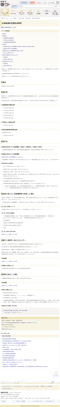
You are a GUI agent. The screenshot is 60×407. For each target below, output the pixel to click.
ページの (56, 375)
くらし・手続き (13, 18)
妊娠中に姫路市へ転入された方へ (10, 54)
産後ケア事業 (6, 347)
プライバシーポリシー (18, 386)
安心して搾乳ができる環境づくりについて (12, 362)
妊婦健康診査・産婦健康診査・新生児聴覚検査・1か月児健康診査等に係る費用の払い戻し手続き (25, 366)
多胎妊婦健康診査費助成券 (10, 42)
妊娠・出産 (28, 18)
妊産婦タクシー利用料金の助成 (10, 364)
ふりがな (44, 2)
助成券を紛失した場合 (8, 61)
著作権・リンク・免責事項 (46, 386)
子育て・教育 (21, 18)
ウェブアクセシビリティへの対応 (32, 386)
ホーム (7, 18)
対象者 (4, 33)
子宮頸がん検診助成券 (9, 40)
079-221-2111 (8, 396)
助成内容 (5, 35)
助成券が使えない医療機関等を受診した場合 (13, 50)
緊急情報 (32, 2)
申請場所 (6, 57)
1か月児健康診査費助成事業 (9, 353)
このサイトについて (7, 386)
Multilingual (39, 2)
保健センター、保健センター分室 (9, 234)
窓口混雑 (24, 2)
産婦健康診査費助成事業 (8, 357)
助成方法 (5, 44)
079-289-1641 (10, 324)
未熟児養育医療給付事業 (8, 351)
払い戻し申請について (9, 52)
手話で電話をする (50, 401)
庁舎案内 (3, 401)
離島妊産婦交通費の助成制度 (9, 338)
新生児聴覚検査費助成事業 (9, 355)
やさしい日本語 (51, 2)
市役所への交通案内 (21, 401)
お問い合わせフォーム (7, 328)
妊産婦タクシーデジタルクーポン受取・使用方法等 (14, 345)
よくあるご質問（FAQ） (37, 401)
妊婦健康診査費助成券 (9, 37)
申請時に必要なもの (8, 59)
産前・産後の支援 (36, 18)
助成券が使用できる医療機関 (10, 48)
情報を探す (14, 7)
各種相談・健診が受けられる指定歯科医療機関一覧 (14, 343)
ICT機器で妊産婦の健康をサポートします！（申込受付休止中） (20, 360)
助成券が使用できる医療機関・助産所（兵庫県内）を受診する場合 (19, 46)
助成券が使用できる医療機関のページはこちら (12, 156)
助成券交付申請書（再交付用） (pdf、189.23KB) (15, 310)
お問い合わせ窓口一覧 (7, 388)
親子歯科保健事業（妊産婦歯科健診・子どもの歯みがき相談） (17, 340)
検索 (56, 6)
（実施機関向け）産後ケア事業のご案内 (12, 349)
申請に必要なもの (8, 65)
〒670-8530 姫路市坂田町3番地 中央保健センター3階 (20, 322)
